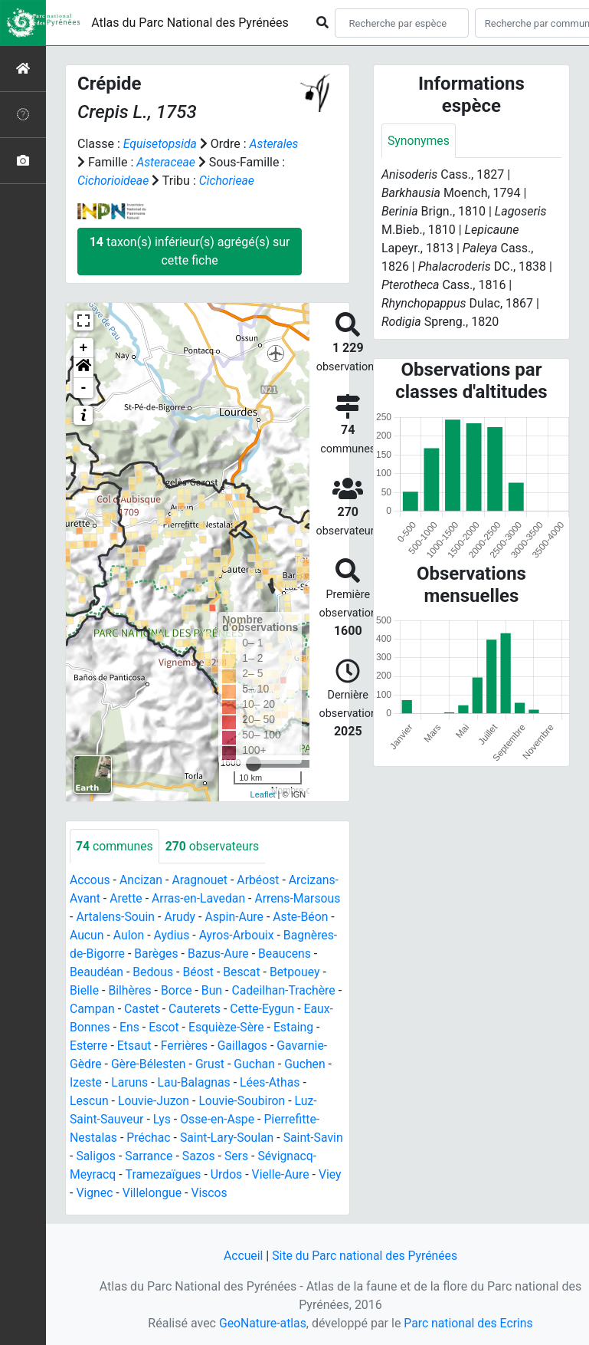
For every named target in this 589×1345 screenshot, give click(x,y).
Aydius (173, 936)
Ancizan (142, 880)
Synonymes (419, 140)
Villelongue (247, 1193)
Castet (142, 1009)
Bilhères (130, 991)
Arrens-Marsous (301, 899)
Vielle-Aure (99, 1193)
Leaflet (263, 794)
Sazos (232, 1156)
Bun (213, 991)
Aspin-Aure (237, 917)
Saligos (129, 1156)
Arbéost (260, 880)
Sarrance (183, 1156)
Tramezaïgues (223, 1175)
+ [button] (84, 348)
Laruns (130, 1083)
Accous (90, 880)
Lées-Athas (272, 1083)
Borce (177, 991)
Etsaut (135, 1046)
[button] (83, 368)
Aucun (87, 936)
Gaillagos (244, 1046)
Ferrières (185, 1046)
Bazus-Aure (220, 954)
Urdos (288, 1175)
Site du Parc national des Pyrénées (365, 1255)
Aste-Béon (304, 917)
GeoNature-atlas (262, 1323)
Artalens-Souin (115, 917)
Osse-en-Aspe (219, 1120)
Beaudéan (97, 972)
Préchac (149, 1138)
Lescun (89, 1101)
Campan (93, 1009)
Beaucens (287, 954)
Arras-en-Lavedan (199, 899)
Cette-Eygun (264, 1009)
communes (115, 846)
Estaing (296, 1028)
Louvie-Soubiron (245, 1101)
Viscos (304, 1193)
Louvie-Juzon (155, 1101)
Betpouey (297, 972)
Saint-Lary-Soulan (229, 1138)
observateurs (213, 846)
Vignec (189, 1193)
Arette (126, 899)
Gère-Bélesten (150, 1064)
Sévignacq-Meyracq (123, 1175)
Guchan (256, 1064)
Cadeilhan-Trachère (286, 991)
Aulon (130, 936)
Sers (271, 1156)
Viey (149, 1193)
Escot (164, 1028)
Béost (199, 972)
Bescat (244, 972)
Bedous (154, 972)
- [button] (84, 388)
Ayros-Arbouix (239, 936)
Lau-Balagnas (196, 1083)
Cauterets (196, 1009)
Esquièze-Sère (228, 1028)
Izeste (86, 1083)
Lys (163, 1120)
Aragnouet (201, 880)
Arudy (181, 917)
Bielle (85, 991)
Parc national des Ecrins (469, 1323)
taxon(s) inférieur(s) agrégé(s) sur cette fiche (190, 251)
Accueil (242, 1255)
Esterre (89, 1046)
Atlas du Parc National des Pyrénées (190, 22)
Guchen (308, 1064)
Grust (212, 1064)
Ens (130, 1028)
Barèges (157, 954)
